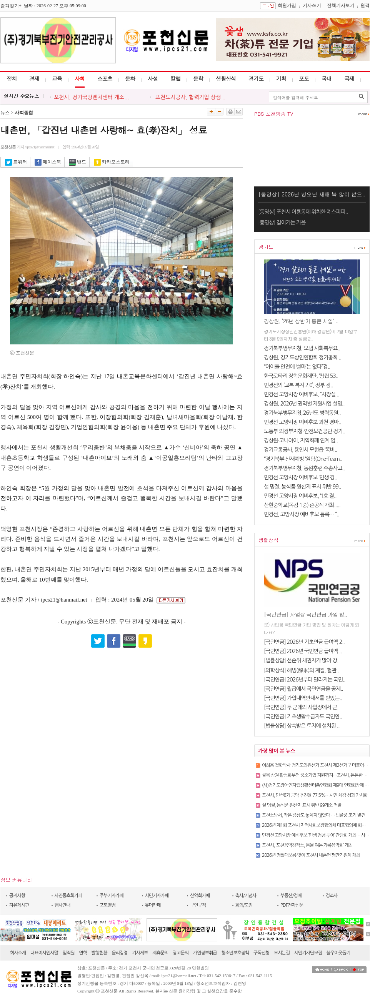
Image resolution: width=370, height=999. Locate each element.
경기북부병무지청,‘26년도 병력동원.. (302, 413)
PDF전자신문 (291, 905)
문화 (130, 78)
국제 (349, 78)
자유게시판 (19, 905)
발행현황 (99, 953)
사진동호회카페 (68, 895)
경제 (34, 78)
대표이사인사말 (44, 953)
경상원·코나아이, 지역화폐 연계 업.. (301, 440)
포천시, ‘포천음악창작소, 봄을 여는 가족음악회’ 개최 (307, 845)
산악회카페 (200, 895)
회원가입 (287, 5)
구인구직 (198, 905)
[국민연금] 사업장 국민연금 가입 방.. (305, 614)
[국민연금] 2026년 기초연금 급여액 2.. (304, 642)
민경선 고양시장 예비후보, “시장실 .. (301, 394)
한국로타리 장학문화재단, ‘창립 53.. (301, 376)
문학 (198, 78)
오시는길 (282, 953)
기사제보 (140, 953)
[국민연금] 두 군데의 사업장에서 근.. (302, 707)
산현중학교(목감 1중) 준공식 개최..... (302, 505)
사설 (153, 78)
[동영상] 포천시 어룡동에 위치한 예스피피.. (303, 211)
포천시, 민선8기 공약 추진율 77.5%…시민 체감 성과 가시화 (315, 795)
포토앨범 (107, 905)
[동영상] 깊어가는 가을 (281, 222)
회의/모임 (244, 905)
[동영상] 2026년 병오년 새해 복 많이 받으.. (311, 194)
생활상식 (226, 78)
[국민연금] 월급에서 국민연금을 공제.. (303, 688)
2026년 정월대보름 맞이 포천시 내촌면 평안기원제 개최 (311, 855)
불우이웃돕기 (338, 953)
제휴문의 (160, 953)
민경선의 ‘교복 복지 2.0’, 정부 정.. (298, 385)
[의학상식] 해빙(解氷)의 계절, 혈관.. (301, 670)
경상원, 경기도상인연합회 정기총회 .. (302, 357)
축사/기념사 (246, 895)
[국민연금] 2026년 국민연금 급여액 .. (303, 651)
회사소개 (18, 953)
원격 (365, 5)
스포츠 (104, 78)
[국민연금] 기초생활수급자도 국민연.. (303, 716)
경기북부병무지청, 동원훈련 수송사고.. (304, 468)
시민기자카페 (157, 895)
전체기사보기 (341, 5)
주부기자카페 (111, 895)
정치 (12, 78)
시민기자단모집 (308, 953)
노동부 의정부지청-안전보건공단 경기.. (304, 431)
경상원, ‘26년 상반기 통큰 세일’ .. (301, 321)
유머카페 (153, 905)
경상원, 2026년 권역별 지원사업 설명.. (304, 403)
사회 (80, 78)
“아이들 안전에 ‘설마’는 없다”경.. (297, 366)
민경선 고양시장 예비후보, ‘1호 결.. (300, 496)
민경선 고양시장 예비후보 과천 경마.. (302, 422)
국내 (327, 78)
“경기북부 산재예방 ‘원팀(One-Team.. (303, 459)
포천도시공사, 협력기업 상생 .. (189, 97)
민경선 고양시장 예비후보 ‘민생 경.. (300, 477)
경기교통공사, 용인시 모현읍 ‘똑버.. (300, 449)
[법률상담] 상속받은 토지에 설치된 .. (302, 725)
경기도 (255, 78)
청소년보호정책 (235, 953)
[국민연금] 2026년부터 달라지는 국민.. (304, 679)
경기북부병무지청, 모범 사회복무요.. (302, 348)
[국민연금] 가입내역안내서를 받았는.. (303, 698)
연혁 (83, 953)
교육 (57, 78)
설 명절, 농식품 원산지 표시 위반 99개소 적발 (301, 805)
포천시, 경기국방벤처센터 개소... (91, 97)
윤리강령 (119, 953)
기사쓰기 (312, 5)
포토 (304, 78)
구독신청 (261, 953)
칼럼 (175, 78)
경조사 (332, 895)
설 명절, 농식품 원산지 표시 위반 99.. (302, 486)
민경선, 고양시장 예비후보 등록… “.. (301, 514)
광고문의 (180, 953)
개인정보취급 (205, 953)
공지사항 (17, 895)
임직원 (69, 953)
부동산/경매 (291, 895)
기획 (281, 78)
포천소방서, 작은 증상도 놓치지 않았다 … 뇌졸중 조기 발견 (313, 815)
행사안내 (62, 905)
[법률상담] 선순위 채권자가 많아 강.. (302, 660)
